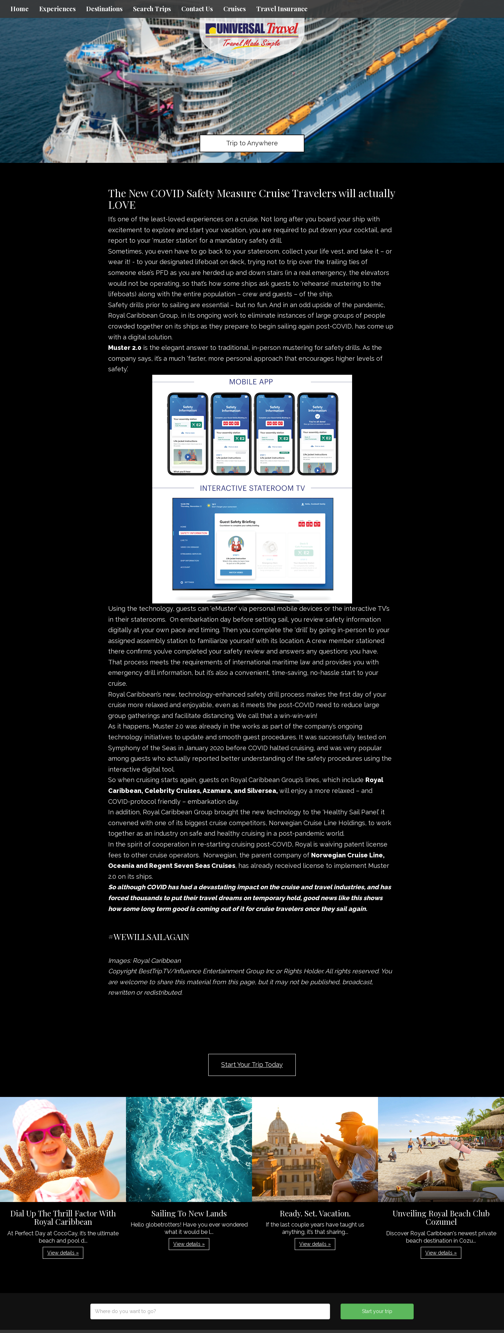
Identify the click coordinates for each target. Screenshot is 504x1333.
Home (19, 9)
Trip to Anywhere (252, 143)
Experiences (57, 9)
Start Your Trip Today (252, 1064)
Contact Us (197, 9)
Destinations (104, 9)
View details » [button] (63, 1253)
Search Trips (152, 9)
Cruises (234, 9)
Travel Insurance (282, 9)
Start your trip (377, 1311)
